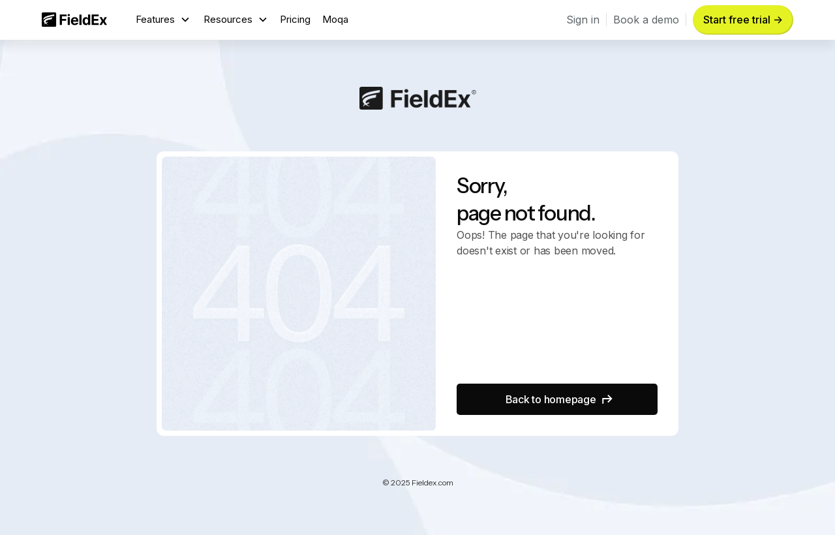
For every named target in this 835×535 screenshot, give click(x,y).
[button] (163, 20)
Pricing (295, 19)
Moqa (335, 19)
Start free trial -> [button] (743, 19)
